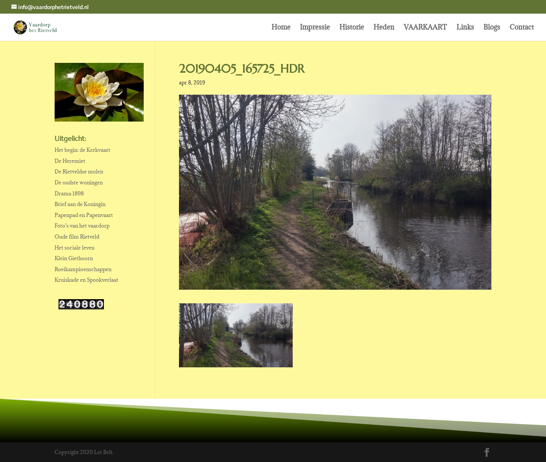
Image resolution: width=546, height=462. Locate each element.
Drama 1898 (69, 193)
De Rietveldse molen (79, 171)
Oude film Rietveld (77, 236)
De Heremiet (70, 161)
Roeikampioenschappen (83, 269)
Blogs (491, 28)
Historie (351, 28)
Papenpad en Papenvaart (84, 215)
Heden (383, 28)
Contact (522, 28)
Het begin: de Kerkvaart (82, 150)
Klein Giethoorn (74, 258)
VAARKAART (425, 28)
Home (280, 28)
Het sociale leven (74, 247)
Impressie (315, 28)
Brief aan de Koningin (80, 204)
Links (465, 28)
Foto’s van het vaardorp (82, 225)
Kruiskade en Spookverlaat (86, 279)
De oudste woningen (79, 182)
